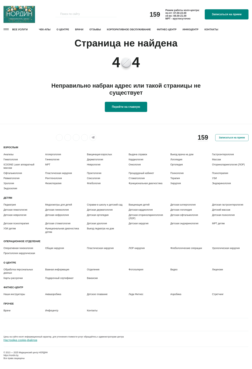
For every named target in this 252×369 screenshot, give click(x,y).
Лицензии (217, 269)
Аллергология (53, 154)
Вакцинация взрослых (99, 154)
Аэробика (175, 294)
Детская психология (223, 215)
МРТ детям (218, 223)
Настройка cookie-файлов (20, 340)
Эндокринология (221, 183)
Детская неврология (15, 215)
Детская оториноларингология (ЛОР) (146, 217)
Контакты (211, 29)
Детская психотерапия (16, 223)
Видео (173, 269)
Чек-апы (44, 29)
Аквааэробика (53, 294)
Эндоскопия (10, 188)
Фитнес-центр (166, 29)
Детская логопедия (181, 209)
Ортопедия (176, 164)
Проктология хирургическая (19, 253)
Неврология (93, 164)
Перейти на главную (126, 106)
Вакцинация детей (139, 204)
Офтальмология (13, 173)
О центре (63, 29)
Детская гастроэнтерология (227, 204)
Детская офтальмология (184, 215)
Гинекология (52, 159)
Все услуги (20, 29)
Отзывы (95, 29)
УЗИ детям (10, 228)
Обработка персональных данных (18, 271)
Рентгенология (53, 178)
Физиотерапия (53, 183)
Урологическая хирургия (226, 248)
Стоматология (137, 178)
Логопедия (176, 159)
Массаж (216, 159)
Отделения (93, 269)
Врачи (79, 29)
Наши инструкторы (14, 294)
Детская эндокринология (184, 223)
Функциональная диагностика (145, 183)
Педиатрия (10, 204)
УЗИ (214, 178)
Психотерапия (220, 173)
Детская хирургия (138, 223)
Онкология (135, 164)
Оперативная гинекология (18, 248)
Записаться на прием (226, 14)
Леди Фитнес (136, 294)
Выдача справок (138, 154)
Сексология (93, 178)
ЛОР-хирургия (137, 248)
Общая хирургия (54, 248)
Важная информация (57, 269)
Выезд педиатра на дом (100, 228)
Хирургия (175, 183)
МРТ (47, 164)
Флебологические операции (186, 248)
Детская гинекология (57, 209)
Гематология (11, 159)
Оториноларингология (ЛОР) (228, 164)
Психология (177, 173)
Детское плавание (97, 294)
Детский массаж (221, 209)
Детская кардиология (141, 209)
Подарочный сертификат (59, 278)
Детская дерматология (100, 209)
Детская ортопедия (98, 215)
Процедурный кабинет (141, 173)
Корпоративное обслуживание (129, 29)
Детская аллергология (182, 204)
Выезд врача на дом (181, 154)
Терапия (175, 178)
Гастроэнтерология (223, 154)
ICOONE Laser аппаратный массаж (19, 166)
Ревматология (11, 178)
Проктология (94, 173)
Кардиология (136, 159)
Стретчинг (218, 294)
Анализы (8, 154)
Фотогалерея (136, 269)
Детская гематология (15, 209)
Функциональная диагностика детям (62, 230)
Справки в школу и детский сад (104, 204)
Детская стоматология (57, 223)
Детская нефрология (57, 215)
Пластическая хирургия (58, 173)
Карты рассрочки (13, 278)
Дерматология (95, 159)
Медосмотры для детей (58, 204)
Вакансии (92, 278)
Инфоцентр (190, 29)
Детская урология (97, 223)
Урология (9, 183)
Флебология (94, 183)
